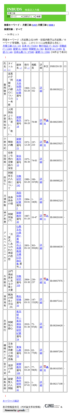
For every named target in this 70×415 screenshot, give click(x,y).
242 (18, 185)
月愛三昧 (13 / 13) (12, 46)
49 (18, 222)
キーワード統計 (11, 401)
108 (18, 373)
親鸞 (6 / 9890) (20, 49)
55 (18, 356)
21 (18, 148)
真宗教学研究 (19, 380)
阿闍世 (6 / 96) (36, 49)
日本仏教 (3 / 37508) (24, 52)
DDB (51, 25)
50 (18, 305)
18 (18, 126)
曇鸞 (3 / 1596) (42, 52)
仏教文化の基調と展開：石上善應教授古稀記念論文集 (19, 245)
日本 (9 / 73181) (30, 46)
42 (18, 390)
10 (18, 165)
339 (18, 285)
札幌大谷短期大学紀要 (19, 86)
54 (18, 339)
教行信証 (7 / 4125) (48, 46)
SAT (35, 25)
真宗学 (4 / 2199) (53, 49)
